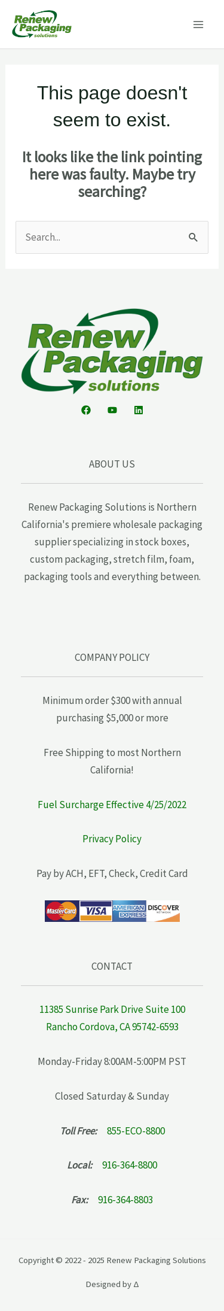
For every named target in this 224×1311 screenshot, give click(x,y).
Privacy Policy (112, 838)
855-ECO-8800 (136, 1130)
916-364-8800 (129, 1165)
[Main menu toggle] (199, 24)
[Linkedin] (138, 410)
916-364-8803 (125, 1199)
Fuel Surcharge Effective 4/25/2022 (112, 804)
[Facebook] (86, 410)
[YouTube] (112, 410)
